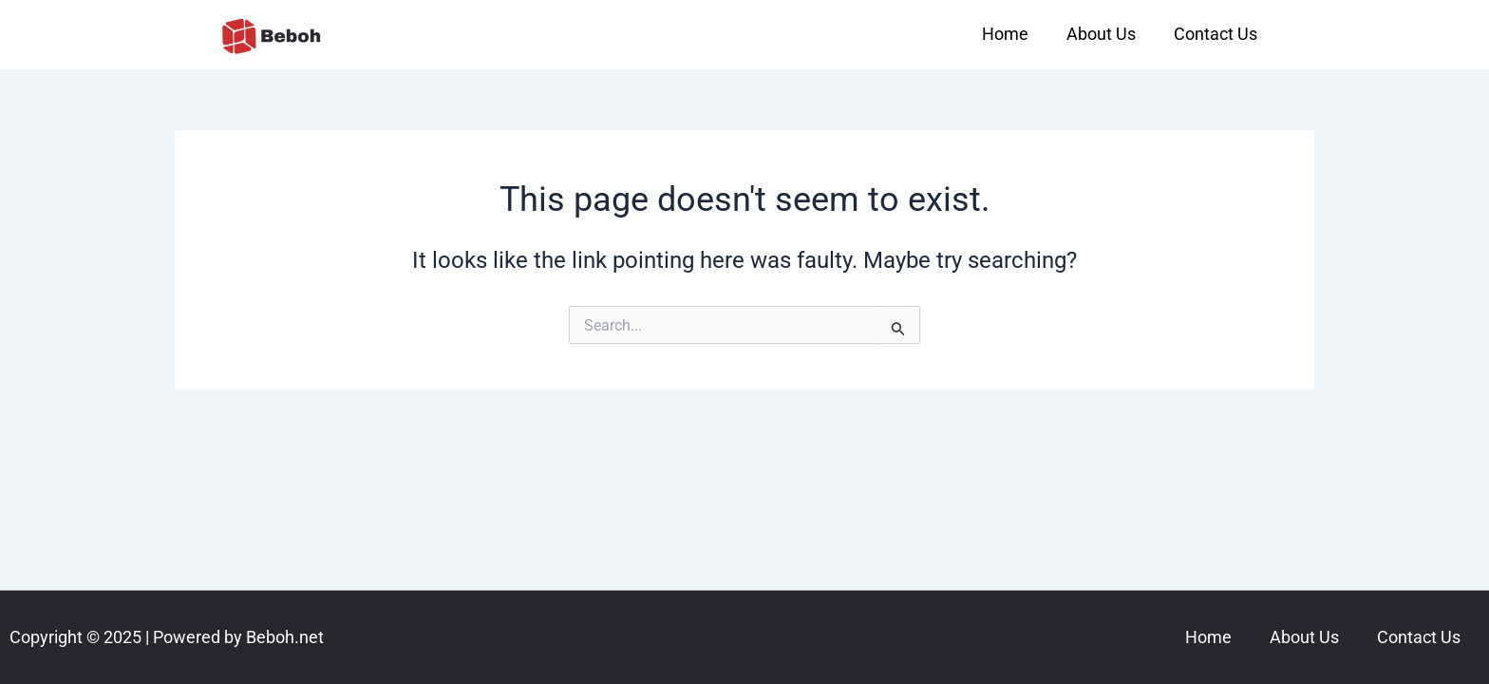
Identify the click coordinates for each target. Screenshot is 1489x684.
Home (1005, 34)
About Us (1101, 34)
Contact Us (1215, 34)
